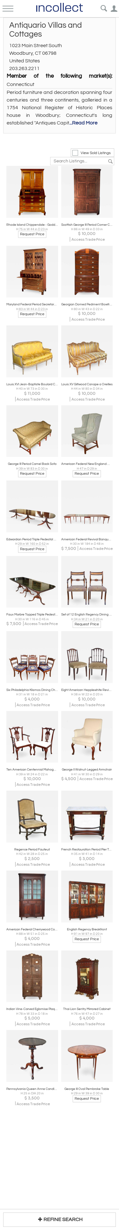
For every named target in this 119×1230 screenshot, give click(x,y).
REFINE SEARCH (59, 1219)
